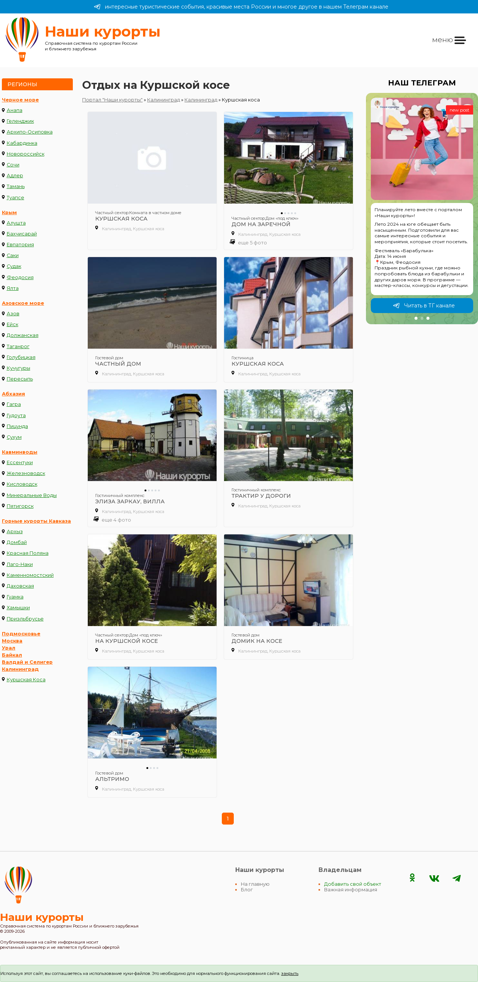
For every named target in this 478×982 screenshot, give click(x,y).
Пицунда (17, 426)
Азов (13, 313)
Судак (14, 266)
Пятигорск (20, 506)
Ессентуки (20, 462)
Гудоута (16, 415)
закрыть (289, 973)
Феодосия (20, 277)
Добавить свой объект (352, 884)
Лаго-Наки (20, 564)
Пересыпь (20, 379)
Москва (12, 641)
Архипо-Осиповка (30, 132)
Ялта (13, 288)
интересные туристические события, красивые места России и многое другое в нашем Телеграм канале (241, 6)
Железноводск (26, 473)
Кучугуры (18, 368)
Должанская (22, 335)
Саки (13, 255)
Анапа (14, 110)
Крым (9, 212)
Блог (247, 889)
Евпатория (20, 244)
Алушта (16, 223)
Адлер (15, 175)
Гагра (14, 404)
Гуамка (15, 597)
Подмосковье (21, 634)
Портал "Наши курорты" (112, 100)
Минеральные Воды (32, 495)
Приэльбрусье (25, 619)
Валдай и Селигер (27, 662)
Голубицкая (21, 357)
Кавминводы (19, 452)
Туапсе (15, 197)
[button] (416, 318)
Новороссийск (25, 154)
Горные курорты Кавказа (36, 521)
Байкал (12, 655)
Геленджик (20, 121)
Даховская (20, 586)
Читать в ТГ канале (424, 305)
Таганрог (18, 346)
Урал (8, 648)
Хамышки (18, 607)
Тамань (16, 186)
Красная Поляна (28, 553)
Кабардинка (22, 143)
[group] (422, 208)
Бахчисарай (22, 234)
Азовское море (23, 303)
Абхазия (13, 394)
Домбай (17, 542)
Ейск (12, 324)
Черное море (20, 100)
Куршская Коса (26, 679)
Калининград (20, 669)
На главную (255, 884)
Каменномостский (30, 575)
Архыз (15, 531)
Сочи (13, 165)
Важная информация (350, 889)
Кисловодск (22, 484)
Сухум (14, 437)
